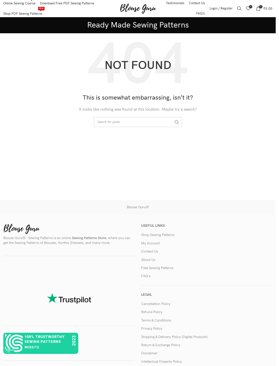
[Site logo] (138, 9)
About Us (148, 260)
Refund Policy (151, 313)
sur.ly (10, 350)
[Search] (239, 8)
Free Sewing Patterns (157, 269)
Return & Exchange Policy (160, 346)
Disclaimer (149, 354)
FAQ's (145, 277)
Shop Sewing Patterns (157, 236)
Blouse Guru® (138, 208)
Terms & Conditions (156, 321)
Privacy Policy (151, 329)
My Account (150, 244)
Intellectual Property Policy (161, 362)
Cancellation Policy (155, 305)
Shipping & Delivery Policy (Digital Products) (174, 338)
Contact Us (149, 252)
